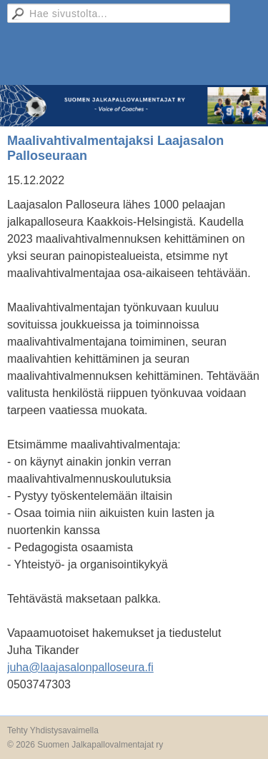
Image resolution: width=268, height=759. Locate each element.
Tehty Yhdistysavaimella (53, 730)
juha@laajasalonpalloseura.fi (80, 667)
